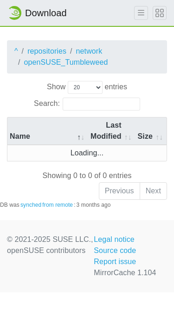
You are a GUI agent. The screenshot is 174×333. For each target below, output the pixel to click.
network (89, 51)
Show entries (87, 87)
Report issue (115, 261)
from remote (57, 205)
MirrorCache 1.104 (125, 273)
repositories (46, 51)
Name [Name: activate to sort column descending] (20, 136)
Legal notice (114, 239)
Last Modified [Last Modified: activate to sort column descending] (106, 130)
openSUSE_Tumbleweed (66, 62)
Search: (87, 104)
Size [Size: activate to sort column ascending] (145, 136)
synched (30, 205)
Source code (115, 250)
